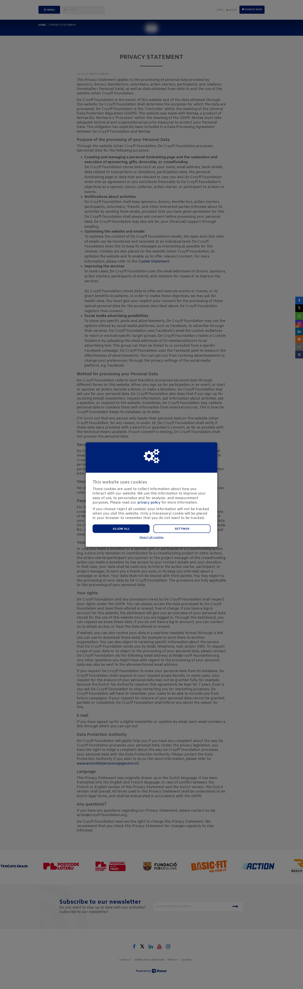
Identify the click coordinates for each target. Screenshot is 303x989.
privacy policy (148, 502)
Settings (182, 529)
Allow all (121, 529)
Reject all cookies (152, 537)
